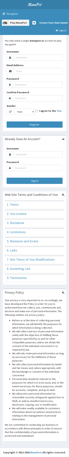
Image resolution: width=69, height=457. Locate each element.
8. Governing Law (18, 269)
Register (34, 124)
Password (13, 78)
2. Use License (16, 214)
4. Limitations (16, 232)
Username (13, 51)
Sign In (34, 180)
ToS (58, 110)
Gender (11, 106)
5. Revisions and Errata (22, 241)
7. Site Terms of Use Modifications (31, 259)
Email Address (15, 65)
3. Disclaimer (15, 223)
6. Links (12, 250)
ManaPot (35, 452)
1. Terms (13, 204)
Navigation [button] (11, 13)
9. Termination (17, 278)
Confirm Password (18, 92)
